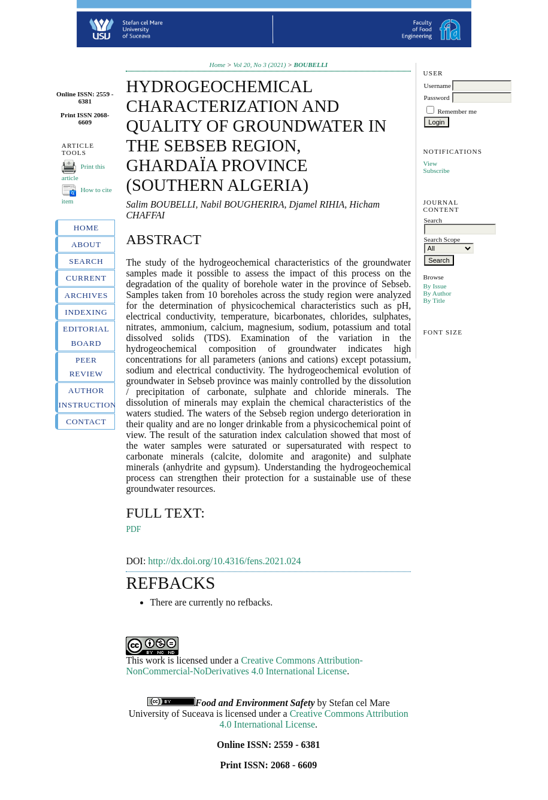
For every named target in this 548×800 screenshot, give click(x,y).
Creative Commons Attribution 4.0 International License (314, 718)
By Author (437, 293)
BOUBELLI (311, 64)
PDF (133, 529)
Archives (86, 295)
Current (86, 277)
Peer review (86, 366)
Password (437, 97)
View (430, 163)
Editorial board (86, 335)
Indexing (86, 312)
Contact (86, 421)
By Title (434, 300)
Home (86, 227)
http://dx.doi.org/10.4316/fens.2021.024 (224, 561)
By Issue (435, 286)
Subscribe (436, 170)
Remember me (457, 111)
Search (86, 261)
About (86, 244)
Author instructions (86, 397)
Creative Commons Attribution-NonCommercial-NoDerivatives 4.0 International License (244, 665)
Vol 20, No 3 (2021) (259, 64)
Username (437, 85)
